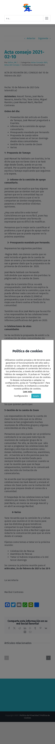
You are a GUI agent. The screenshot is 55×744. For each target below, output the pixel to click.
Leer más (27, 391)
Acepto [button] (36, 396)
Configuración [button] (21, 396)
